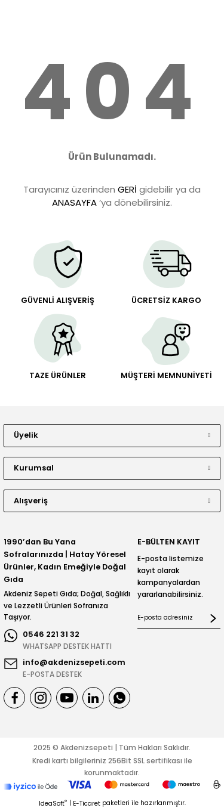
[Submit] (213, 618)
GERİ (127, 189)
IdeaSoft (53, 803)
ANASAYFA (74, 202)
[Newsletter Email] (178, 618)
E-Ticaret (86, 803)
